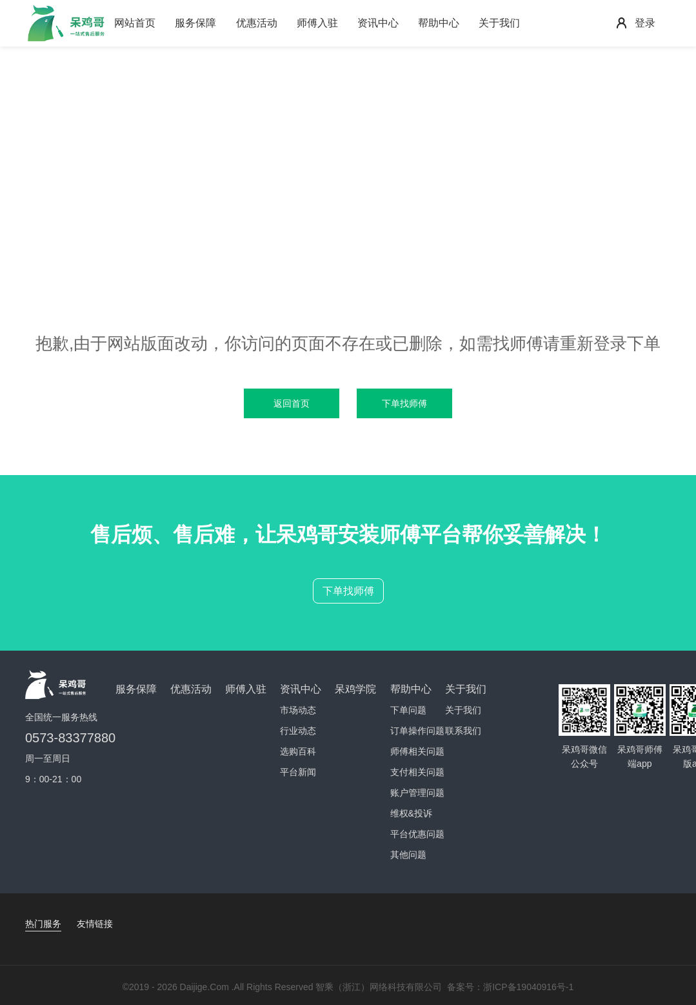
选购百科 (298, 751)
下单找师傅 (348, 590)
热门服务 (43, 924)
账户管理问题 (417, 792)
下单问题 (408, 710)
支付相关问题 (417, 772)
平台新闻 (298, 772)
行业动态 (298, 731)
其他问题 (408, 854)
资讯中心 (378, 22)
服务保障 (195, 22)
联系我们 (463, 731)
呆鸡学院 (355, 689)
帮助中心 (438, 22)
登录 (645, 22)
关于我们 (499, 22)
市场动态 (298, 710)
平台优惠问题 (417, 834)
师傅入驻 (317, 22)
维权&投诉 (411, 813)
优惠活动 (256, 22)
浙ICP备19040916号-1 (528, 987)
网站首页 (134, 22)
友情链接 (95, 924)
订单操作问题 (417, 731)
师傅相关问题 (417, 751)
